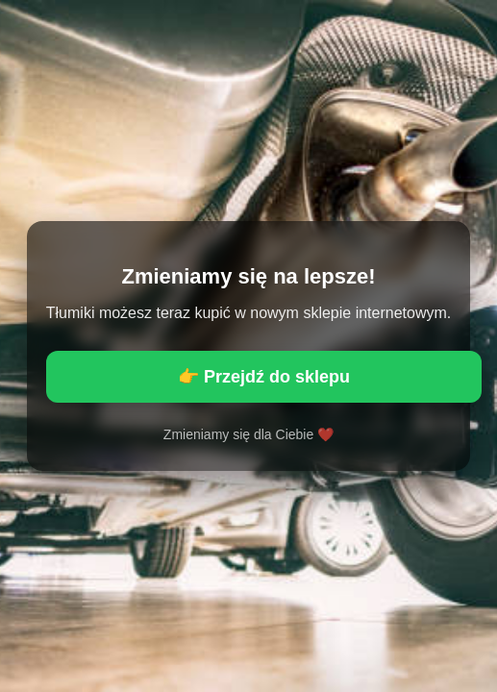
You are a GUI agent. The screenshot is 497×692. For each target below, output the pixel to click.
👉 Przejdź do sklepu (264, 376)
